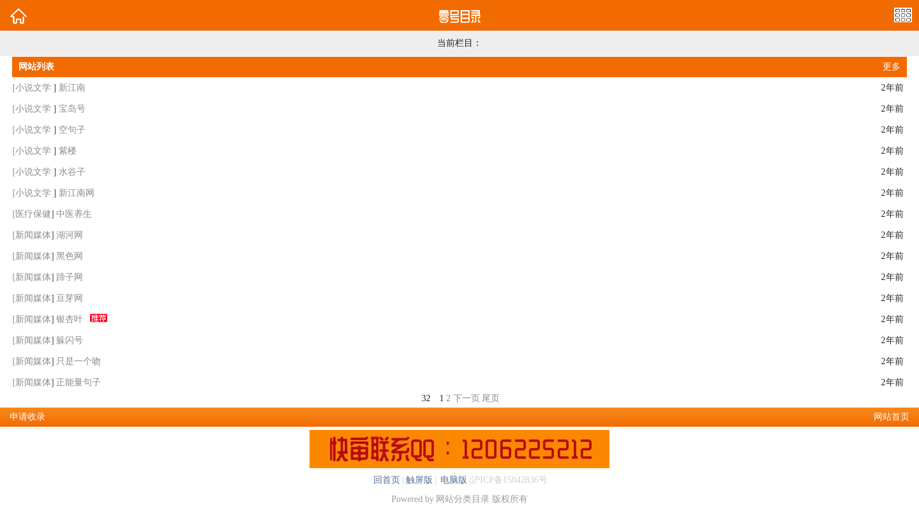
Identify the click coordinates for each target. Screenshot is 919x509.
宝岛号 (72, 109)
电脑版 (453, 480)
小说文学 (34, 87)
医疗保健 (33, 214)
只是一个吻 (78, 361)
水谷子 (72, 172)
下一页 (466, 398)
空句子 (72, 130)
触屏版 (419, 480)
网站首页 (891, 417)
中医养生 (74, 214)
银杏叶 (69, 319)
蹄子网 (69, 277)
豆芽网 (69, 298)
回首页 (386, 480)
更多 (891, 66)
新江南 (72, 87)
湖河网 (69, 235)
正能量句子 (78, 382)
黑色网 (69, 256)
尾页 (491, 398)
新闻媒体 (33, 235)
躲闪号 (69, 340)
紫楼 (68, 151)
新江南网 (76, 193)
